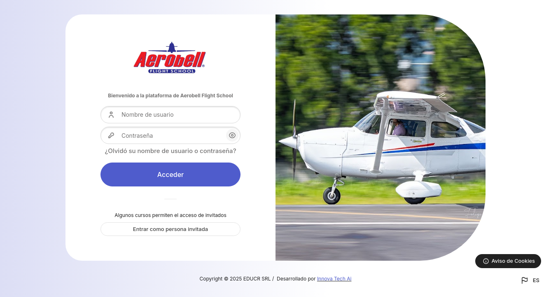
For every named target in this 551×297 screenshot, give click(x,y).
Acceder (170, 174)
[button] (529, 280)
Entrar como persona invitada (170, 229)
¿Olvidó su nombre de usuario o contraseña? (170, 151)
